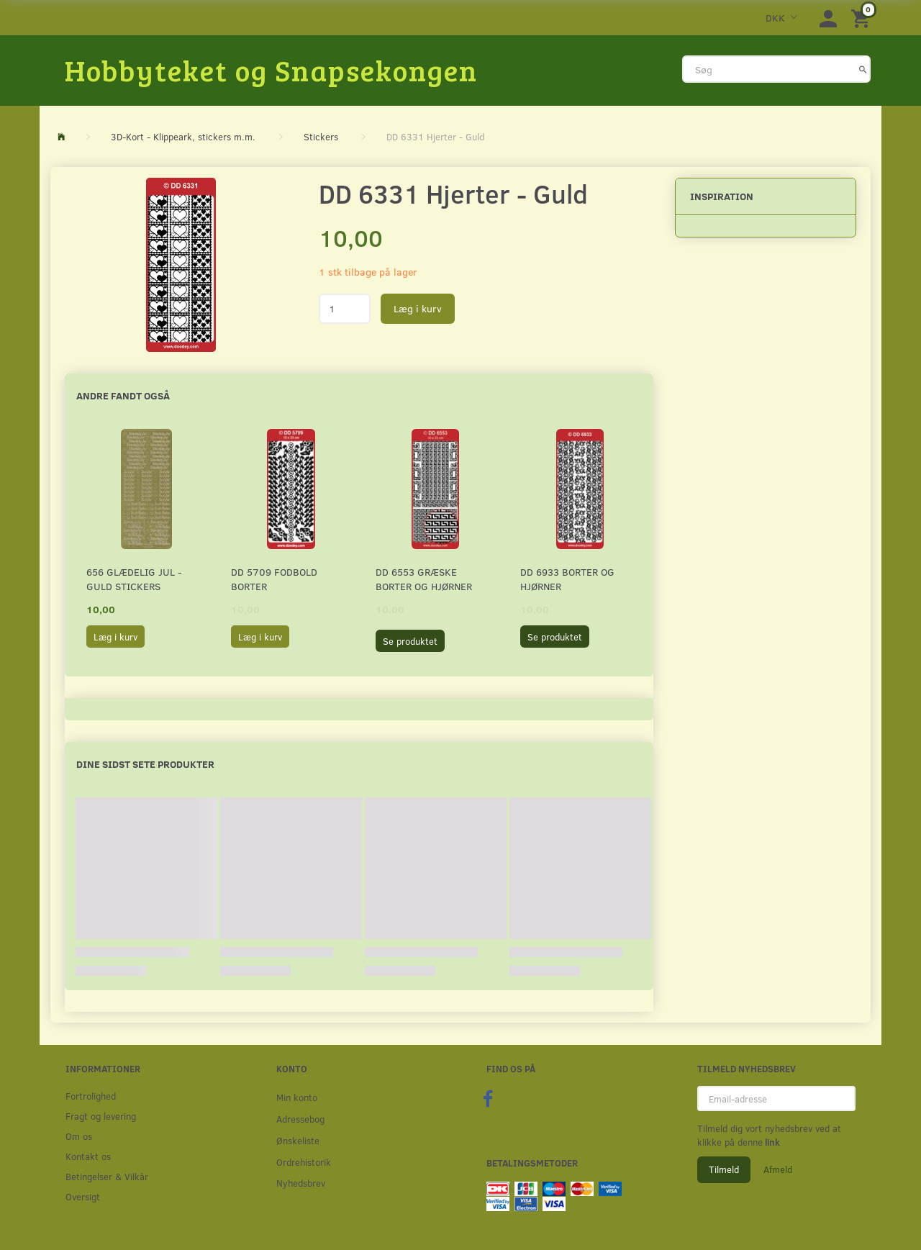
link (771, 1142)
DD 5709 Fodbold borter (274, 579)
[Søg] (863, 69)
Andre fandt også (123, 395)
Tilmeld (724, 1169)
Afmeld (777, 1169)
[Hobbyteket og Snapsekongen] (271, 69)
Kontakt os (88, 1156)
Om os (78, 1136)
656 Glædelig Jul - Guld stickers (134, 579)
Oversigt (82, 1196)
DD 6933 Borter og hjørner (567, 579)
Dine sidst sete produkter (145, 764)
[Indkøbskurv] (862, 17)
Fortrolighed (90, 1096)
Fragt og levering (100, 1116)
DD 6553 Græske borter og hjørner (424, 579)
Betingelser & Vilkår (106, 1176)
